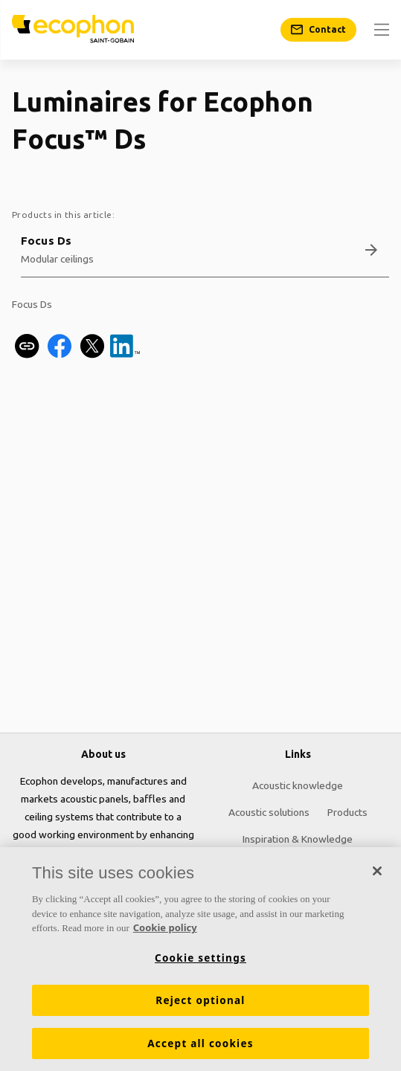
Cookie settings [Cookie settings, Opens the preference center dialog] (200, 958)
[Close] (377, 871)
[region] (200, 959)
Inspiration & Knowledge (298, 839)
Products (347, 812)
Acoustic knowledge (297, 785)
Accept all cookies (200, 1043)
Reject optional (200, 1000)
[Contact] (318, 30)
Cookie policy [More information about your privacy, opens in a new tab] (165, 927)
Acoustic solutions (268, 812)
